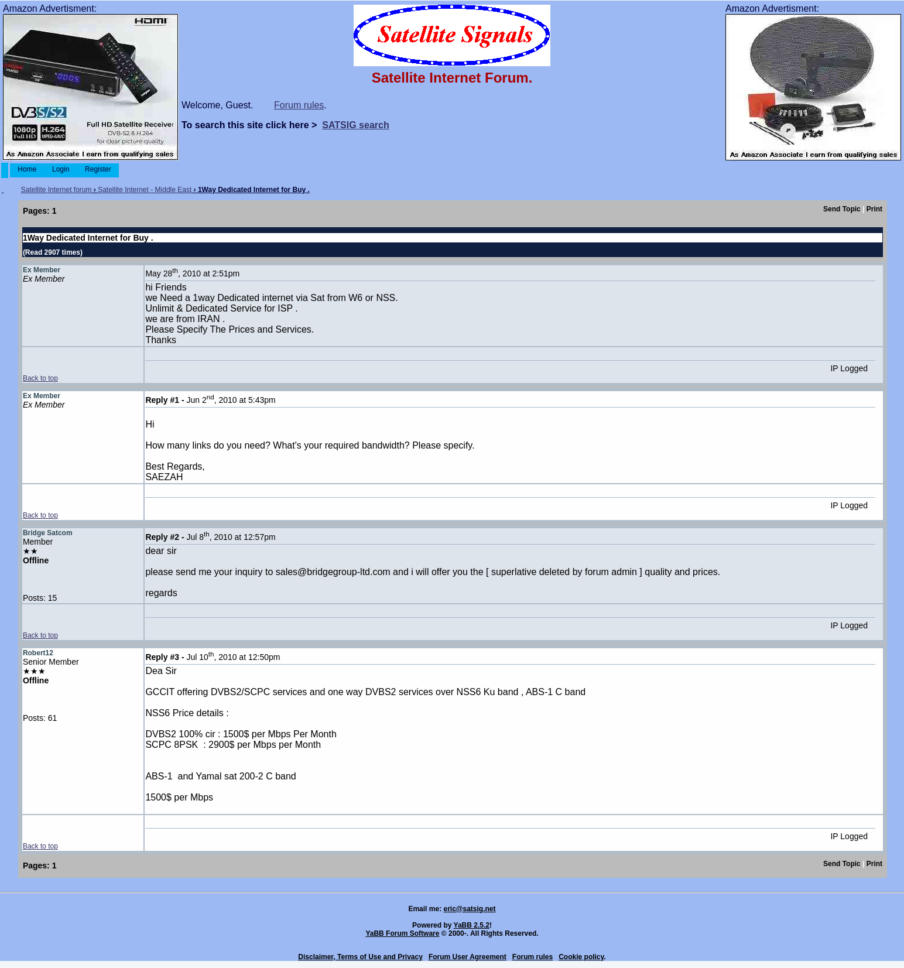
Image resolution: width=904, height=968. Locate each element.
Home (27, 169)
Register (98, 169)
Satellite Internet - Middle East (144, 190)
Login (60, 169)
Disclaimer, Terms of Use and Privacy (360, 957)
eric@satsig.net (469, 909)
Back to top (40, 378)
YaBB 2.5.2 (471, 925)
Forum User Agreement (467, 957)
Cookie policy (581, 957)
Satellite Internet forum (56, 190)
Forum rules (299, 105)
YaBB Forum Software (402, 933)
